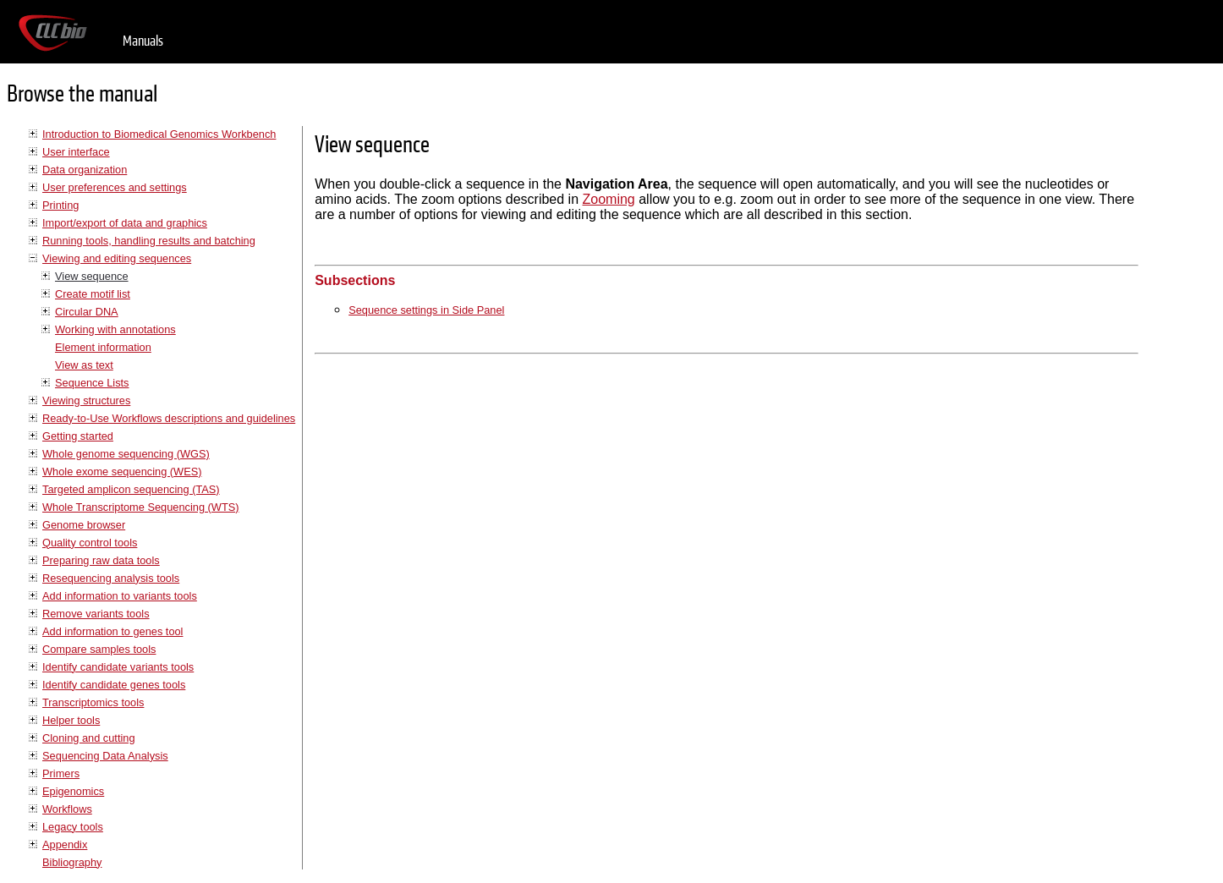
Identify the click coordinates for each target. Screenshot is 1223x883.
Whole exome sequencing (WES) (121, 471)
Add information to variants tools (119, 596)
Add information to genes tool (112, 631)
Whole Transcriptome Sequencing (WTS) (140, 507)
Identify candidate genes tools (113, 684)
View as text (84, 365)
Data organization (84, 169)
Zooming (609, 199)
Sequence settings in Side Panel (426, 310)
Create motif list (92, 294)
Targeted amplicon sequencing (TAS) (131, 489)
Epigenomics (73, 791)
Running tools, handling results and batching (148, 240)
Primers (61, 773)
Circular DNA (86, 311)
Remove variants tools (96, 613)
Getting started (77, 436)
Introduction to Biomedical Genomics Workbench (159, 134)
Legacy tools (72, 826)
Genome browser (83, 524)
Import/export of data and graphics (124, 223)
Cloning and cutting (88, 738)
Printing (60, 205)
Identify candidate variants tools (118, 667)
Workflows (67, 809)
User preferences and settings (114, 187)
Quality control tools (89, 542)
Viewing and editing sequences (116, 258)
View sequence (92, 276)
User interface (76, 151)
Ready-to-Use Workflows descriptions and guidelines (168, 418)
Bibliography (71, 862)
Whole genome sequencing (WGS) (126, 453)
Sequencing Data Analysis (105, 755)
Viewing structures (86, 400)
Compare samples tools (99, 649)
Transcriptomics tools (93, 702)
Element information (103, 347)
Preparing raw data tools (101, 560)
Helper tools (71, 720)
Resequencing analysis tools (110, 578)
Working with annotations (115, 329)
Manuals (143, 41)
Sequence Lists (92, 382)
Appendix (64, 844)
